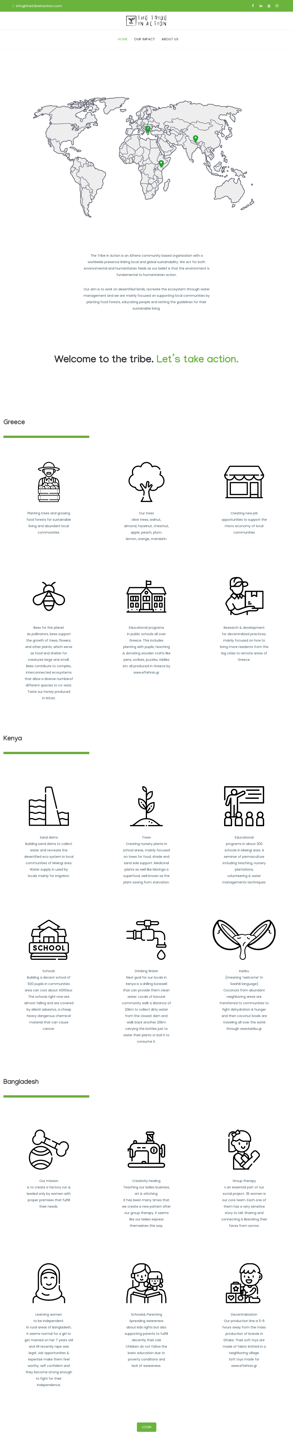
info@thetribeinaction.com (39, 5)
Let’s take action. (198, 361)
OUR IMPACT (144, 39)
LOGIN (146, 1427)
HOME (123, 39)
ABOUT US (170, 39)
